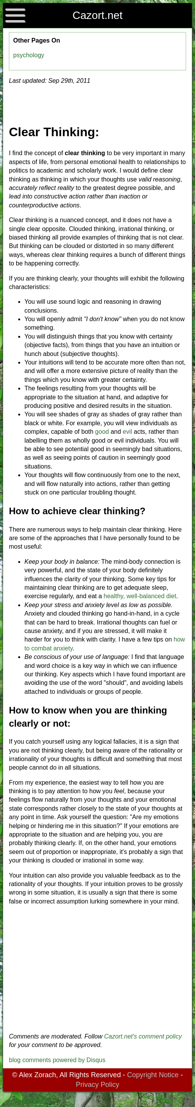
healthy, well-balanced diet (140, 596)
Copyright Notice (153, 1075)
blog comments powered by (57, 1060)
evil (127, 431)
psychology (28, 55)
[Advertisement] (98, 969)
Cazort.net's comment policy (142, 1036)
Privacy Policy (97, 1084)
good (102, 431)
